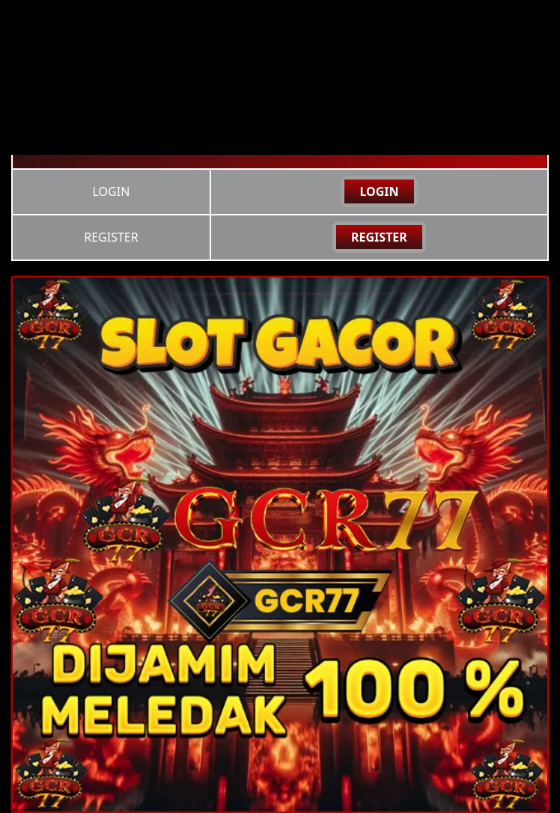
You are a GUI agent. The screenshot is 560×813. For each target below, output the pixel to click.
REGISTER (379, 237)
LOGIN (378, 191)
